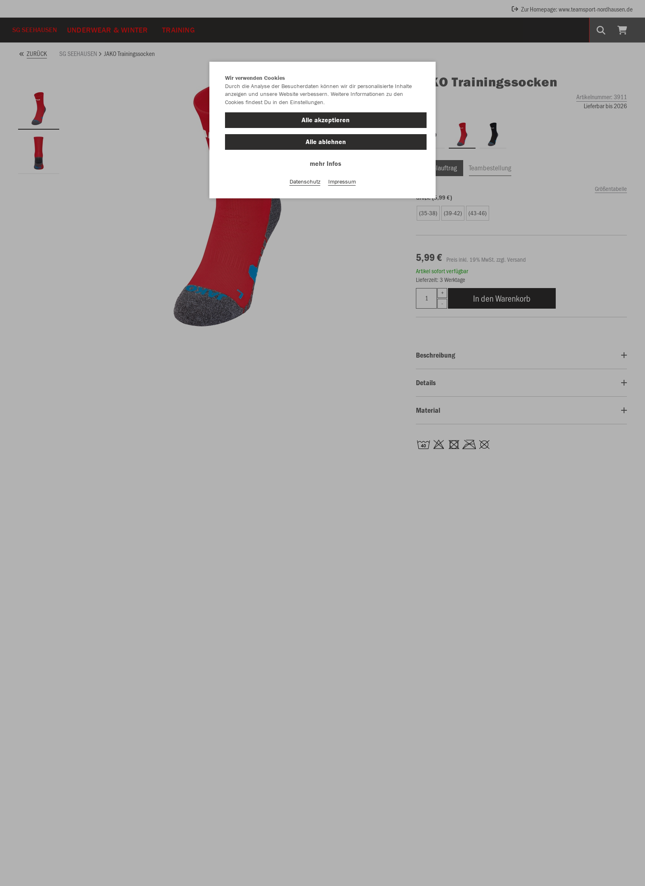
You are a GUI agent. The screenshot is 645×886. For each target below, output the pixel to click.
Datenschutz (305, 181)
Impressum (342, 181)
